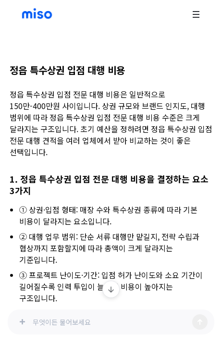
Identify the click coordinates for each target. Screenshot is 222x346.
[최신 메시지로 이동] (111, 289)
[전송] (200, 322)
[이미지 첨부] (22, 322)
